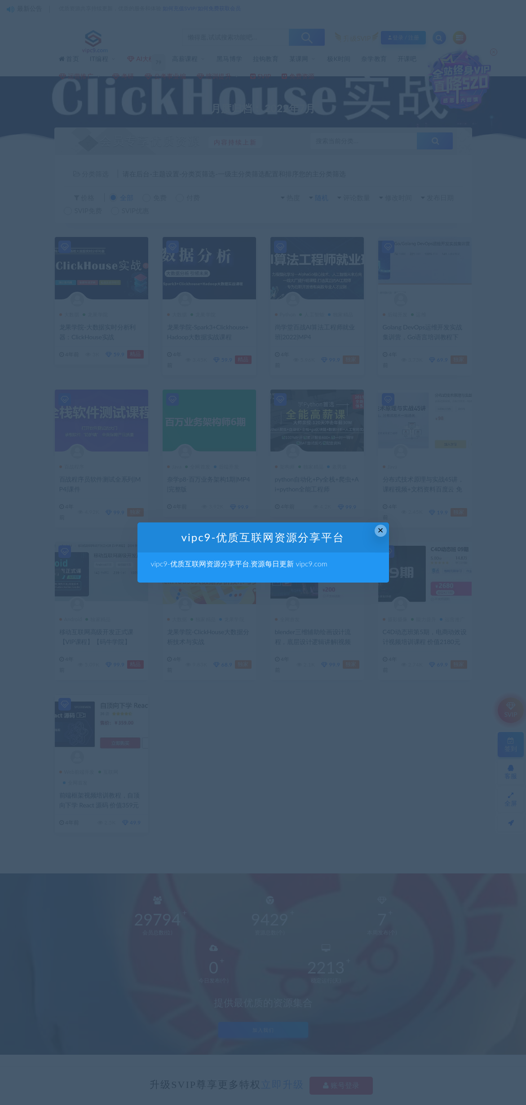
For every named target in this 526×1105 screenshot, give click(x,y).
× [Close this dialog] (381, 530)
